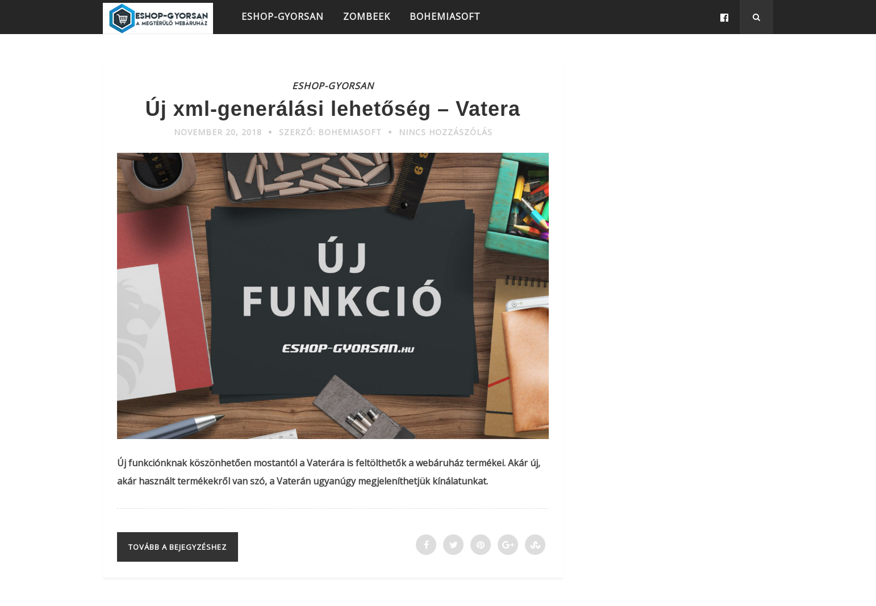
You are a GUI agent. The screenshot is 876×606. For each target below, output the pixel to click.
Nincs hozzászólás (446, 132)
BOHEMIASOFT (445, 16)
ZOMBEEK (366, 16)
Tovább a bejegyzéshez (177, 547)
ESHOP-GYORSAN (282, 16)
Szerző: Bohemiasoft (330, 132)
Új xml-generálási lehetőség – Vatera (332, 108)
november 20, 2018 (218, 132)
